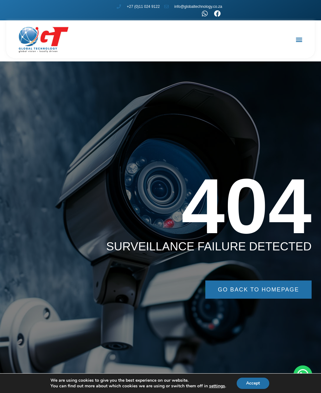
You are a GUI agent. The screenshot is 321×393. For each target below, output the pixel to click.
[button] (299, 39)
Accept (253, 383)
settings (217, 386)
